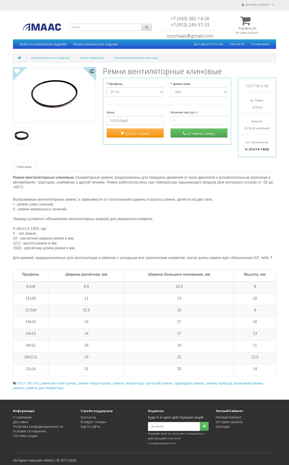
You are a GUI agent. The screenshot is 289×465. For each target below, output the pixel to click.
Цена (110, 112)
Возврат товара (93, 422)
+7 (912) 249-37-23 (190, 25)
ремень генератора (128, 383)
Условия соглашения (29, 431)
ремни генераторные (94, 383)
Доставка (20, 422)
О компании (260, 44)
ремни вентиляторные (58, 383)
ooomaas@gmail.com (190, 36)
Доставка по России (208, 44)
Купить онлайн (135, 133)
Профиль (116, 84)
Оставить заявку (199, 133)
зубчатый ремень (159, 383)
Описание (24, 167)
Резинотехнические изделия (95, 44)
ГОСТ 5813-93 (28, 383)
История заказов (229, 422)
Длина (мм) (181, 84)
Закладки (223, 426)
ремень (18, 388)
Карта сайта (90, 426)
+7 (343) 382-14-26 (190, 18)
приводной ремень (189, 383)
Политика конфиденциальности (38, 426)
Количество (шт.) (184, 112)
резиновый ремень (248, 383)
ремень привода (219, 383)
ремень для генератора (44, 388)
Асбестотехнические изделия (43, 44)
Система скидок (25, 436)
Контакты (237, 44)
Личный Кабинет (229, 417)
